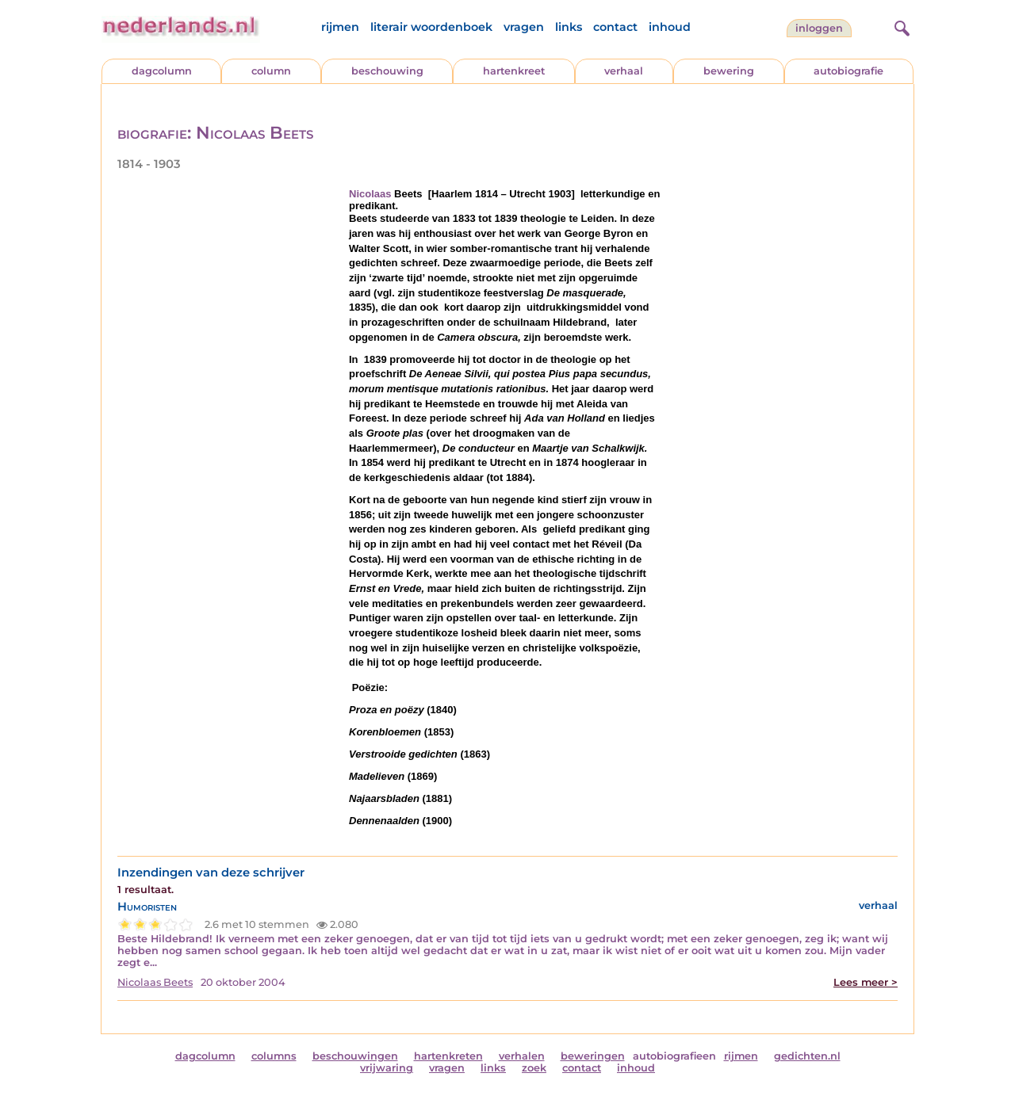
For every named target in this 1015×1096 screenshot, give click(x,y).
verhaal (623, 71)
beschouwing (387, 71)
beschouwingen (355, 1056)
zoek (534, 1068)
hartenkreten (448, 1056)
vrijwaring (386, 1068)
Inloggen (819, 28)
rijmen (340, 27)
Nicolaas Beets (155, 982)
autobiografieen (674, 1056)
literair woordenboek (431, 27)
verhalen (522, 1056)
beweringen (593, 1056)
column (271, 71)
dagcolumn (162, 71)
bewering (728, 71)
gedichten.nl (807, 1056)
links (568, 27)
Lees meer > (865, 982)
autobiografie (848, 71)
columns (274, 1056)
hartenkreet (514, 71)
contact (615, 27)
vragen (524, 27)
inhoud (670, 27)
